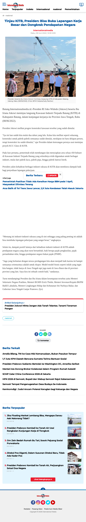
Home (5, 9)
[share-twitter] (41, 334)
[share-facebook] (36, 334)
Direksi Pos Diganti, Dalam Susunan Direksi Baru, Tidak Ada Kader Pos (36, 454)
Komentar (43, 340)
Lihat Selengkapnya (43, 479)
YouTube (55, 503)
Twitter (49, 503)
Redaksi (27, 509)
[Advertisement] (43, 211)
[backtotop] (43, 490)
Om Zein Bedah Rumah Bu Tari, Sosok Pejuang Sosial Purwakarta (35, 442)
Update (52, 175)
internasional (43, 9)
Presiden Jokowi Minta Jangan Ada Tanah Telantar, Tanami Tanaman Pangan (41, 307)
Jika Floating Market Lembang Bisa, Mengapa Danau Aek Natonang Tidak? (34, 417)
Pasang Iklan (37, 509)
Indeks (29, 9)
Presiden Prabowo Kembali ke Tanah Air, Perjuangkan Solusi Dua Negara (35, 467)
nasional (57, 9)
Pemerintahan (72, 9)
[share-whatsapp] (45, 334)
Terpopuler (17, 9)
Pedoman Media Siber (53, 509)
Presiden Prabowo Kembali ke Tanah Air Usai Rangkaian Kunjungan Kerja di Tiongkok (30, 429)
